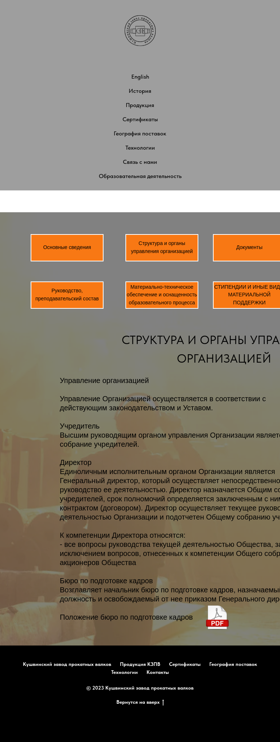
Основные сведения (67, 247)
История (140, 90)
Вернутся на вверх (140, 702)
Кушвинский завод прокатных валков (67, 664)
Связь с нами (140, 161)
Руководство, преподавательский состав (67, 294)
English (140, 76)
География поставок (140, 133)
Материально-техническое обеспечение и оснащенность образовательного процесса (162, 294)
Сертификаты (140, 119)
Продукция (140, 105)
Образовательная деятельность (140, 176)
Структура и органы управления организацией (162, 247)
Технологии (140, 147)
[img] (217, 617)
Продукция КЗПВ (140, 664)
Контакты (158, 672)
